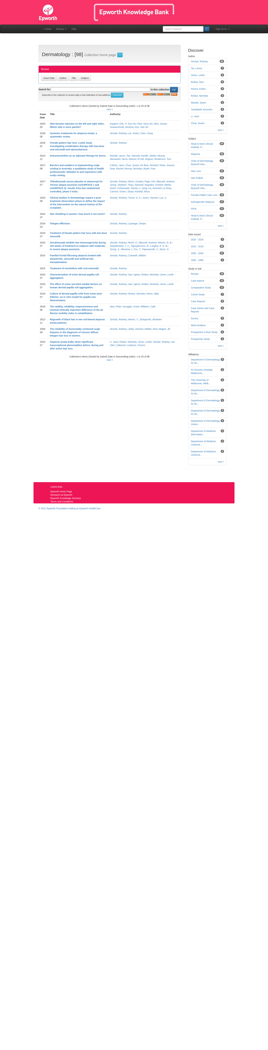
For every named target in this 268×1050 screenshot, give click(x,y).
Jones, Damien (150, 197)
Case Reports (198, 301)
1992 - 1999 (197, 260)
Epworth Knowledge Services (65, 498)
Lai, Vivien (133, 133)
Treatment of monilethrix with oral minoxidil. (74, 268)
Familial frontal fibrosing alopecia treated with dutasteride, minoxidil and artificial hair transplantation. (75, 259)
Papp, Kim (150, 181)
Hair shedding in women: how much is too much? (77, 214)
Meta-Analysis (198, 325)
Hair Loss (196, 171)
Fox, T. (137, 249)
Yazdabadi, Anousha (201, 109)
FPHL (194, 208)
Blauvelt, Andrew (165, 181)
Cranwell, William (137, 255)
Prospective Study (200, 339)
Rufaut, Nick (197, 82)
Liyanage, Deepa (137, 223)
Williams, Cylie (148, 306)
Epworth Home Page (61, 491)
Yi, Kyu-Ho (130, 123)
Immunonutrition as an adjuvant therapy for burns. (78, 155)
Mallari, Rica (151, 329)
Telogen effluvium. (60, 223)
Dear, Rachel (116, 168)
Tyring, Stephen (118, 184)
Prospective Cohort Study (204, 332)
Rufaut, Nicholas (150, 274)
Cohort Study (198, 294)
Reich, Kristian (135, 181)
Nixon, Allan (153, 293)
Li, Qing (143, 188)
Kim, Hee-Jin (141, 127)
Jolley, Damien (135, 329)
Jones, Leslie (167, 274)
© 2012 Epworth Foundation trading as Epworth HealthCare (69, 508)
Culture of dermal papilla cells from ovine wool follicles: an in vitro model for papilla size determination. (76, 297)
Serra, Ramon (129, 159)
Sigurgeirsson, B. (140, 246)
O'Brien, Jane (117, 165)
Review (195, 274)
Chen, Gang (146, 133)
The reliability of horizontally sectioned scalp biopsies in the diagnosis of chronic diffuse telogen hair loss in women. (75, 332)
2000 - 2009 (197, 253)
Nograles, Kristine (154, 184)
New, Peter (115, 306)
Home (47, 29)
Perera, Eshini (198, 89)
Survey (194, 318)
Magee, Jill (164, 329)
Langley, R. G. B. (159, 246)
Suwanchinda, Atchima (122, 127)
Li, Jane (114, 342)
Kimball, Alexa (142, 191)
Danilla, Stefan (148, 155)
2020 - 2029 (197, 239)
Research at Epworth (61, 495)
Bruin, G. (164, 249)
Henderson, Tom (162, 159)
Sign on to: (221, 29)
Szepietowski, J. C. (120, 246)
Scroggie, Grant (131, 306)
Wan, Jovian (160, 123)
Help (74, 29)
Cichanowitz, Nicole (127, 188)
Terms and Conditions (61, 501)
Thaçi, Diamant (135, 184)
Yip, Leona (196, 68)
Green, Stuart (126, 191)
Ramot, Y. (133, 319)
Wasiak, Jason (117, 155)
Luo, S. (163, 197)
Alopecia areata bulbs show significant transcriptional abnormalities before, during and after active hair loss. (76, 345)
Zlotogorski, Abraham (151, 319)
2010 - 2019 (197, 246)
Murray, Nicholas (133, 168)
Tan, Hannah (133, 155)
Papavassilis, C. (150, 249)
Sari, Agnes (134, 274)
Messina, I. (126, 249)
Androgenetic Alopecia (202, 202)
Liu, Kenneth (154, 188)
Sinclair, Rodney (118, 133)
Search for (44, 89)
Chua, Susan (132, 165)
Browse (61, 29)
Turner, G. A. (134, 197)
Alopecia (195, 154)
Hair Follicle (197, 178)
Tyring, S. (115, 249)
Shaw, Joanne (166, 165)
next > (110, 109)
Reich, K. (133, 242)
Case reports (197, 280)
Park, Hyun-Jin (145, 123)
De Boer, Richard (149, 165)
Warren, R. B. (165, 242)
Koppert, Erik (116, 123)
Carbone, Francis (136, 345)
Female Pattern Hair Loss (204, 195)
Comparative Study (201, 287)
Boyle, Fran (149, 168)
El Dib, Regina (145, 159)
